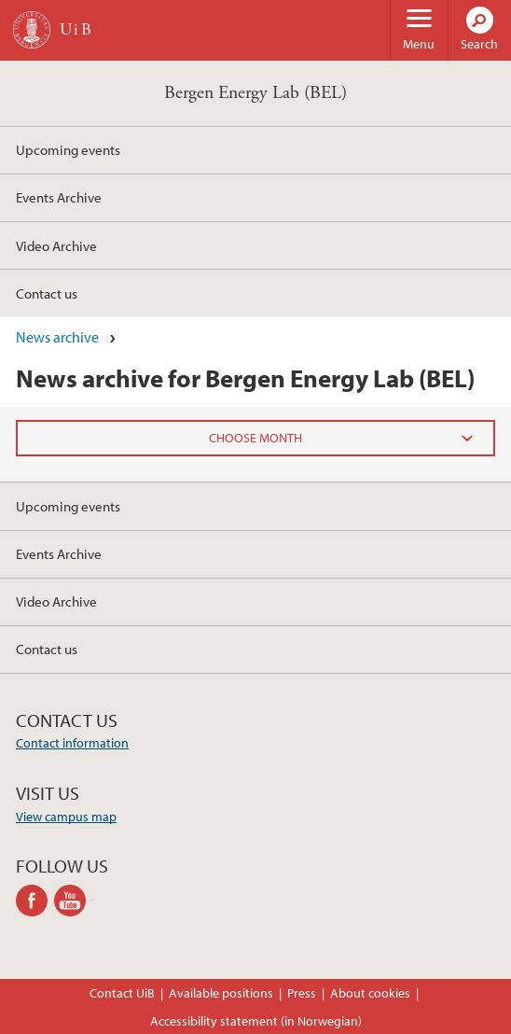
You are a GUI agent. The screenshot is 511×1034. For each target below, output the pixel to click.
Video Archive (56, 245)
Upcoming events (68, 149)
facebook (35, 900)
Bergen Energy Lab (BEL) (255, 93)
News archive (57, 337)
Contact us (46, 293)
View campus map (66, 816)
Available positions (221, 993)
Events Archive (59, 197)
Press (301, 993)
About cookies (370, 993)
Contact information (72, 742)
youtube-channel (73, 900)
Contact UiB (122, 993)
